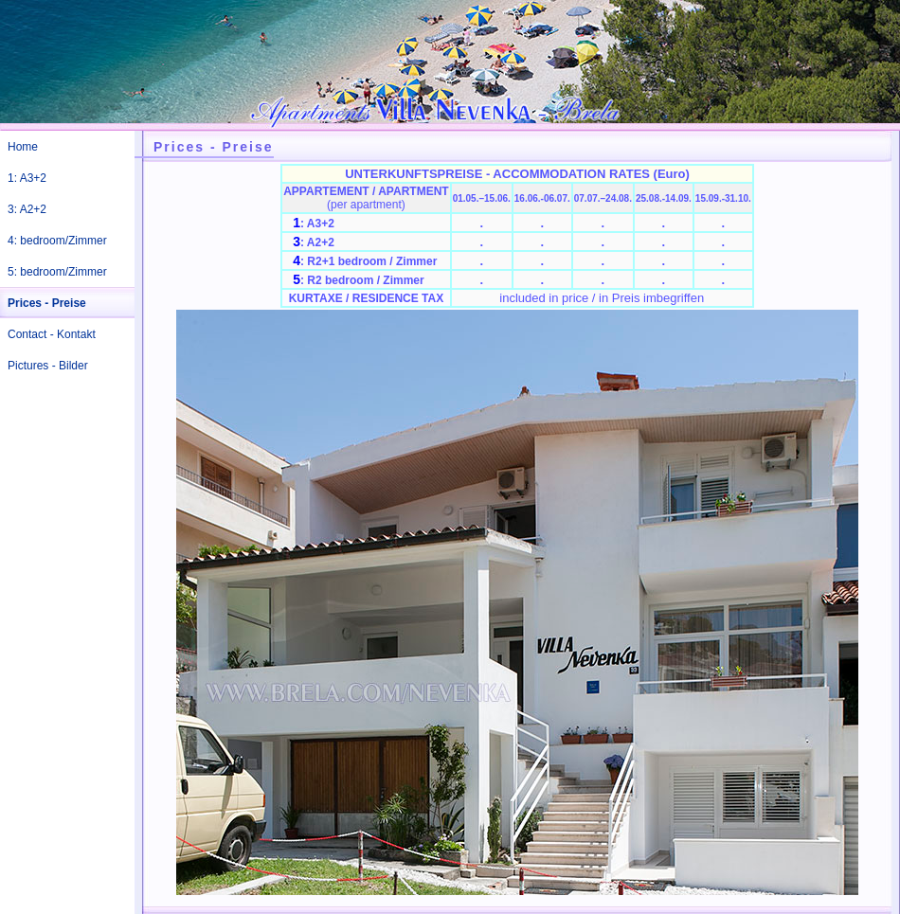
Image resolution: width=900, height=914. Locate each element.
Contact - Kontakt (52, 334)
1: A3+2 (27, 178)
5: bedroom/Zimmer (57, 271)
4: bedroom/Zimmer (57, 240)
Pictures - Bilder (48, 365)
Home (23, 146)
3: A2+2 (27, 209)
